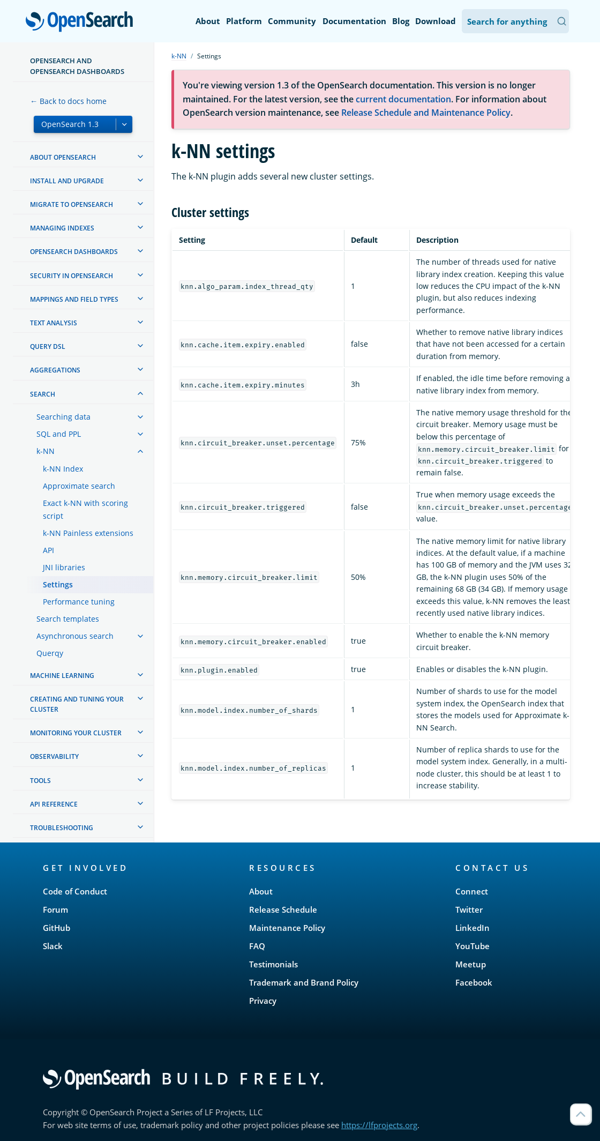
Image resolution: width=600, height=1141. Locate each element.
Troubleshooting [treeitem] (61, 827)
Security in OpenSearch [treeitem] (71, 275)
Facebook (473, 982)
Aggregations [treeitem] (55, 370)
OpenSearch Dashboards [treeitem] (74, 251)
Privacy (262, 1000)
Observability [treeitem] (54, 756)
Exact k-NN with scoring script (85, 509)
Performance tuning (79, 601)
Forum (55, 909)
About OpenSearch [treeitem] (63, 157)
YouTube (472, 946)
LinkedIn (472, 927)
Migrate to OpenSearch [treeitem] (71, 204)
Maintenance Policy (287, 927)
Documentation (354, 21)
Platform (244, 21)
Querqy (49, 653)
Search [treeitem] (42, 394)
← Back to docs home (68, 101)
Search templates (67, 619)
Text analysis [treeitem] (53, 322)
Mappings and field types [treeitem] (74, 299)
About (208, 21)
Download (435, 21)
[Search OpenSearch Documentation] (515, 21)
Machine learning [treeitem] (62, 675)
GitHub (56, 927)
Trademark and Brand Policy (303, 982)
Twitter (469, 909)
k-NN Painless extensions (88, 533)
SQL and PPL (58, 434)
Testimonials (273, 964)
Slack (53, 946)
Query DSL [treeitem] (47, 346)
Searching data (63, 417)
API (48, 550)
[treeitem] (140, 156)
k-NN (45, 451)
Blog (400, 21)
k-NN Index (63, 469)
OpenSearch (82, 22)
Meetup (470, 964)
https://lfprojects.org (379, 1125)
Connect (471, 891)
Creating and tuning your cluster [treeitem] (77, 704)
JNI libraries (64, 567)
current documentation (403, 99)
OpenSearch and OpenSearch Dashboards (77, 66)
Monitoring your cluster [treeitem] (76, 732)
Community (292, 21)
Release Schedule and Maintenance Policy (426, 112)
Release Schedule (283, 909)
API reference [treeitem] (54, 804)
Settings (58, 584)
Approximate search (79, 486)
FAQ (257, 946)
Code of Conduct (75, 891)
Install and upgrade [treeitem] (67, 180)
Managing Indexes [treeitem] (62, 228)
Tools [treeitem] (40, 780)
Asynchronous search (75, 636)
